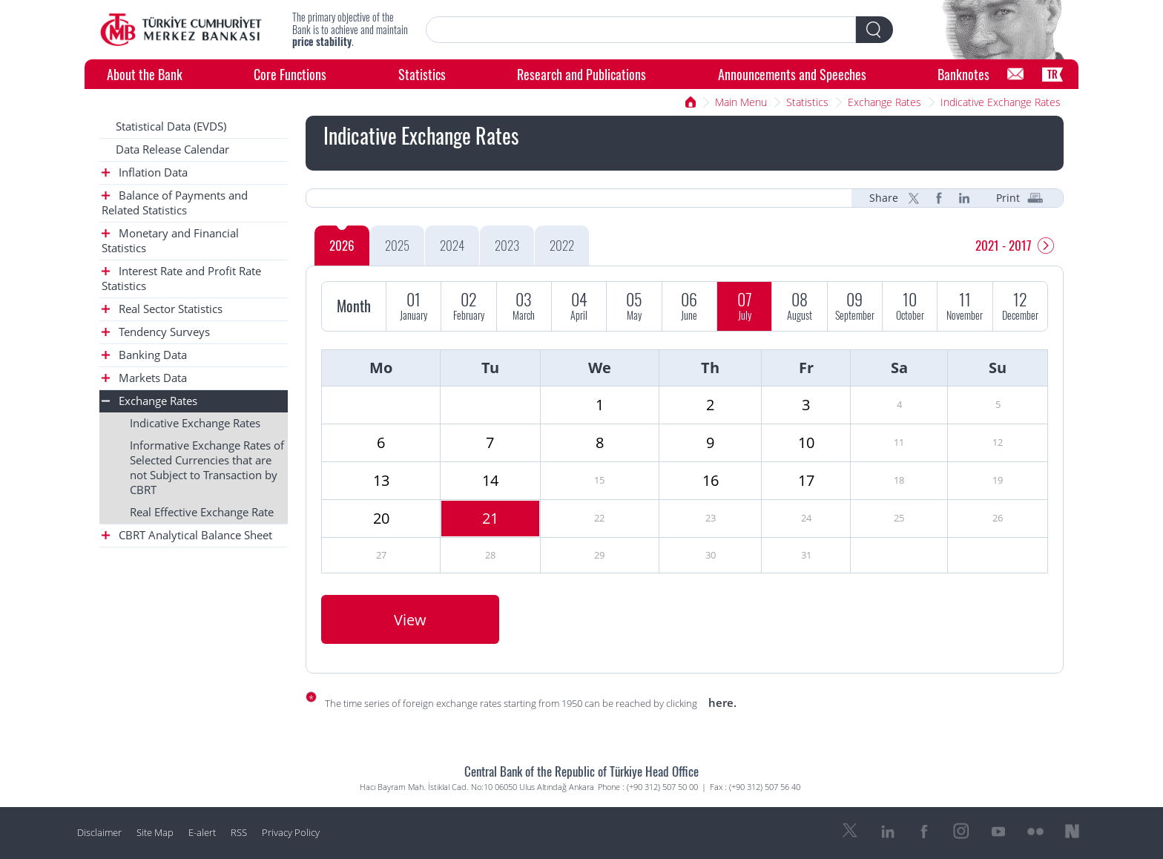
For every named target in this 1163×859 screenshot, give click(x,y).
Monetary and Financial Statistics (170, 241)
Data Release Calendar (172, 149)
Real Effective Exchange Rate (202, 512)
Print (1008, 198)
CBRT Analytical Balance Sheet (187, 535)
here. (722, 702)
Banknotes (963, 74)
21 (490, 518)
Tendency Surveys (156, 332)
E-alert (202, 832)
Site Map (155, 832)
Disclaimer (99, 832)
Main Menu (741, 102)
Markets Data (144, 378)
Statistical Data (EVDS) (171, 126)
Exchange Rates (884, 102)
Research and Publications (581, 74)
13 (381, 480)
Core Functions (290, 74)
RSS (239, 832)
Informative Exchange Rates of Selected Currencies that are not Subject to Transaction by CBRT (207, 468)
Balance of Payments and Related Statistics (175, 203)
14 (490, 480)
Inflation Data (145, 172)
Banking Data (144, 355)
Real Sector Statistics (162, 309)
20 (381, 518)
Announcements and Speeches (792, 74)
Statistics (422, 74)
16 (710, 480)
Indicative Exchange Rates (1000, 102)
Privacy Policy (291, 832)
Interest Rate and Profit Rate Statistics (181, 278)
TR (1052, 74)
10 (806, 442)
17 (806, 480)
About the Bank (144, 74)
